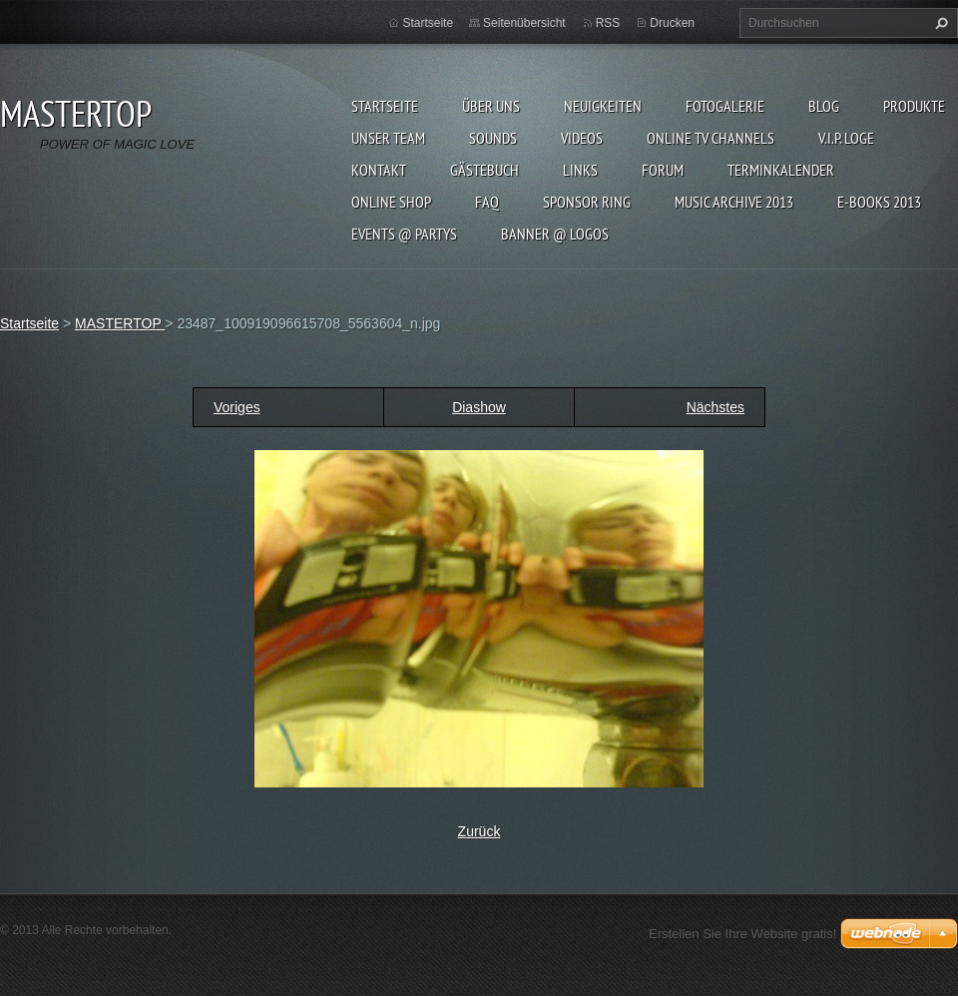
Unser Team (388, 138)
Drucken (672, 23)
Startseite (384, 106)
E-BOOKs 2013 (879, 202)
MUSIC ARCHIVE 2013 (734, 202)
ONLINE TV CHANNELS (710, 138)
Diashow (479, 407)
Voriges (237, 407)
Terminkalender (780, 170)
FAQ (487, 202)
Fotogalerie (725, 106)
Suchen (939, 23)
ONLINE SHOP (391, 202)
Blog (823, 106)
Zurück (479, 831)
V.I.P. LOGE (846, 138)
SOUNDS (493, 138)
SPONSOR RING (587, 202)
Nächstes (715, 407)
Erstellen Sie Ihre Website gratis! (742, 933)
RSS (608, 23)
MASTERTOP (120, 323)
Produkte (914, 106)
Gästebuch (484, 170)
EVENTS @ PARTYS (404, 234)
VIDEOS (582, 138)
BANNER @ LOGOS (555, 234)
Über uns (491, 106)
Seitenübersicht (524, 23)
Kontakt (378, 170)
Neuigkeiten (603, 106)
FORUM (663, 170)
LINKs (580, 170)
